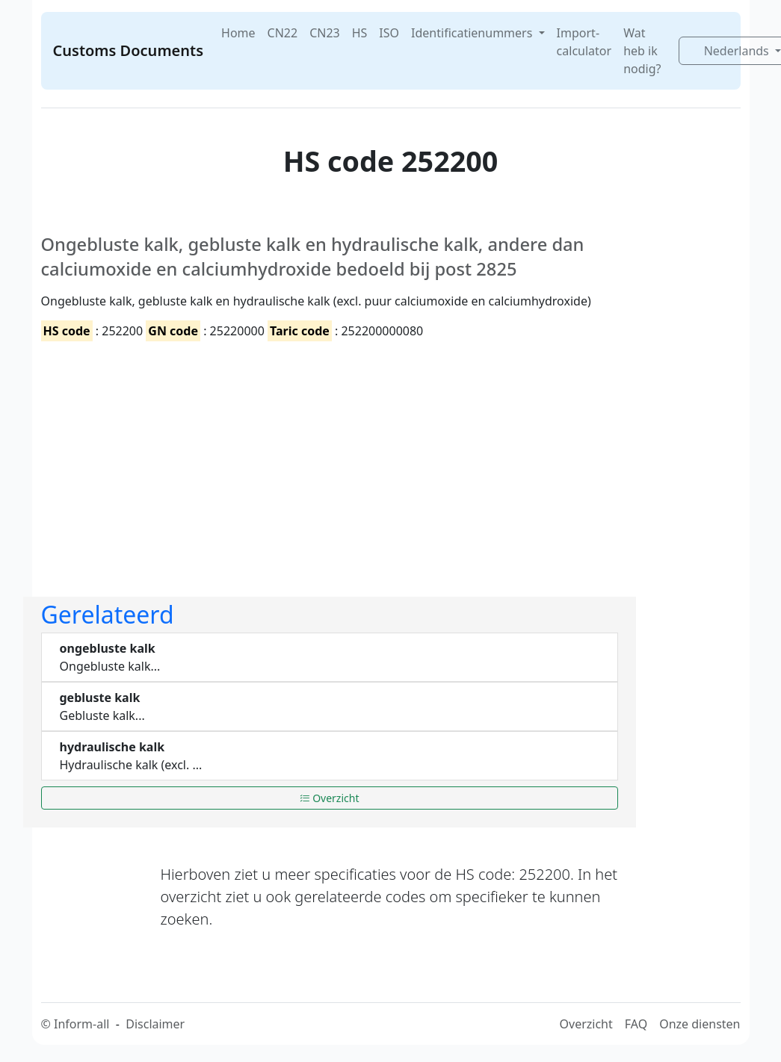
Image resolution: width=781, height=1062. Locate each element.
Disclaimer (155, 1024)
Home (238, 33)
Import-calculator (584, 42)
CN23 (324, 33)
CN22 (283, 33)
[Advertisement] (329, 456)
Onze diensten (699, 1024)
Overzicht (329, 798)
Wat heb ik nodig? (642, 51)
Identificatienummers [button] (473, 33)
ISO (389, 33)
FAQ (636, 1024)
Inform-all (81, 1024)
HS (360, 33)
